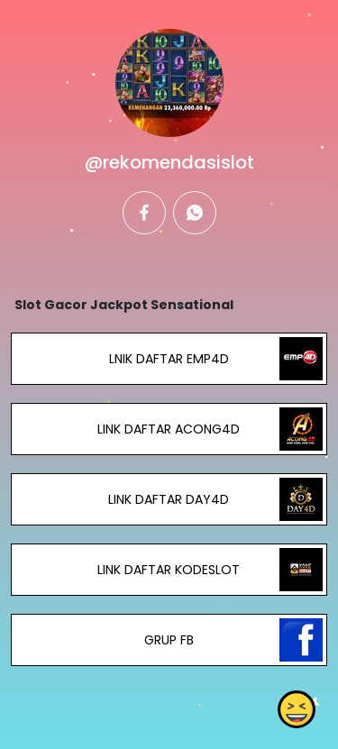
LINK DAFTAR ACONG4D (168, 429)
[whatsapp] (194, 212)
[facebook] (144, 212)
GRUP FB (169, 640)
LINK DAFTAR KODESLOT (168, 570)
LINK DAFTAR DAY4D (168, 499)
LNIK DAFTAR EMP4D (169, 359)
